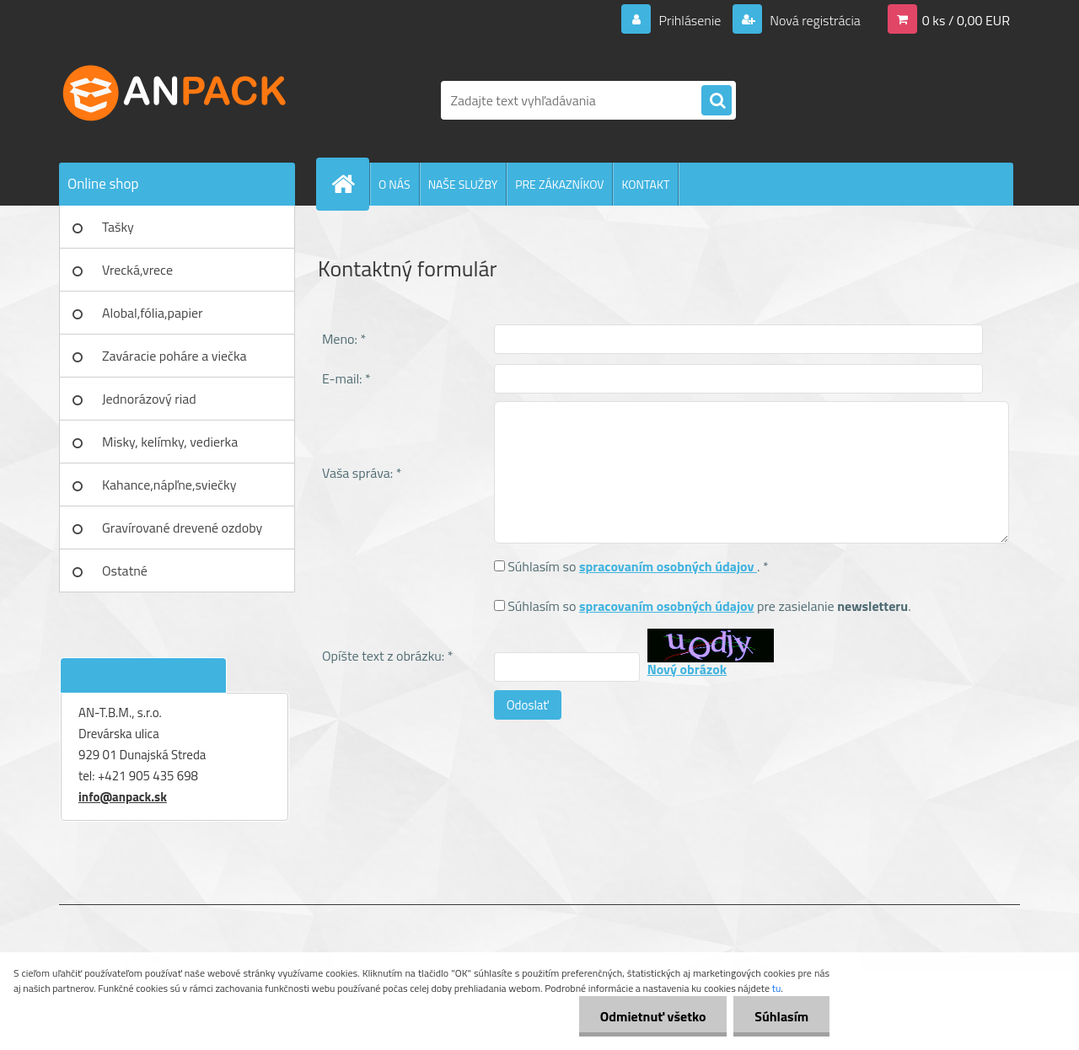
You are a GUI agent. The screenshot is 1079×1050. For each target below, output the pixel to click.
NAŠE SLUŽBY (463, 184)
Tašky (118, 227)
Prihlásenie (690, 20)
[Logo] (175, 100)
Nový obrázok (687, 669)
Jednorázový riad (149, 398)
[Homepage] (349, 184)
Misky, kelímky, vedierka (170, 441)
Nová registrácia (814, 20)
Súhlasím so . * (638, 566)
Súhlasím (781, 1016)
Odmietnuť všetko (652, 1016)
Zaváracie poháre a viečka (174, 356)
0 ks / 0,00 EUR (966, 20)
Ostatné (125, 570)
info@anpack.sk (122, 796)
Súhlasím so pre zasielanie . (708, 606)
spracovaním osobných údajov (668, 566)
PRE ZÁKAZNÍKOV (559, 184)
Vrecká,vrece (137, 270)
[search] (716, 101)
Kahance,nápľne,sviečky (169, 484)
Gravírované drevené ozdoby (182, 527)
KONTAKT (645, 184)
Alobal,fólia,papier (152, 313)
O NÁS (394, 184)
